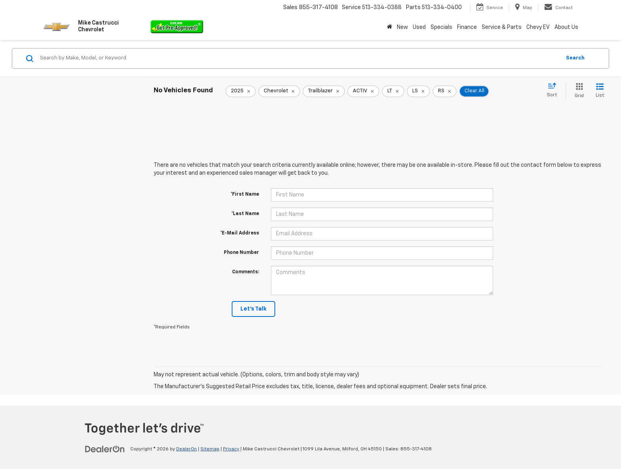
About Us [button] (566, 27)
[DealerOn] (105, 449)
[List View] (600, 90)
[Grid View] (578, 90)
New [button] (402, 27)
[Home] (389, 27)
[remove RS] (444, 91)
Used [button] (419, 27)
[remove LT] (393, 91)
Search (575, 58)
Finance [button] (467, 27)
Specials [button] (441, 27)
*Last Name (245, 214)
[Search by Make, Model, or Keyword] (299, 58)
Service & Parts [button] (502, 27)
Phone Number (241, 252)
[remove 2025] (240, 91)
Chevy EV (538, 27)
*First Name (244, 194)
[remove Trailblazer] (324, 91)
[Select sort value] (554, 90)
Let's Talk (253, 309)
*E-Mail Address (239, 233)
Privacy (231, 449)
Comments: (245, 272)
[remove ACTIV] (363, 91)
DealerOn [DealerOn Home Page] (186, 449)
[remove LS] (418, 91)
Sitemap (209, 449)
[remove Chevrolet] (279, 91)
